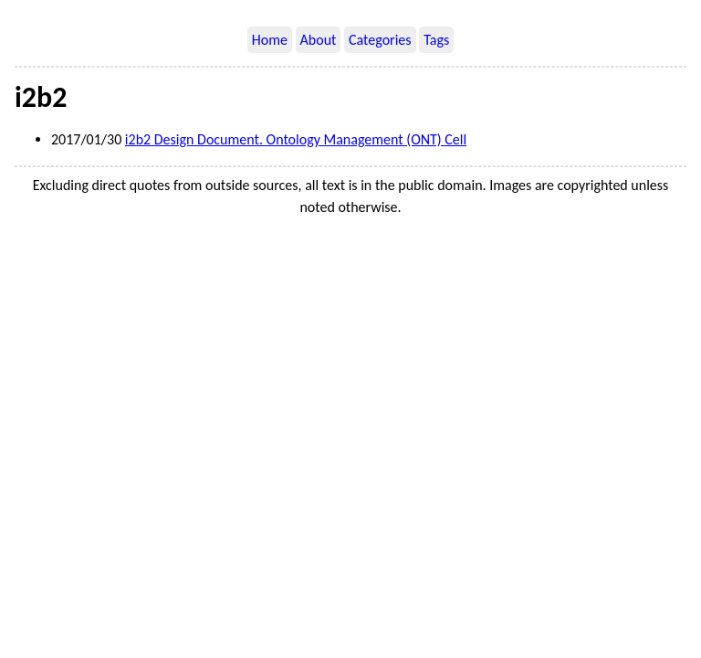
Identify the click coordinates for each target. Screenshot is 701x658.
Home (270, 39)
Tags (436, 39)
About (318, 39)
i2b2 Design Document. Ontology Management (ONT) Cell (295, 139)
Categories (380, 39)
